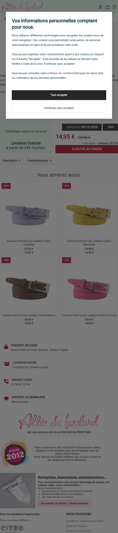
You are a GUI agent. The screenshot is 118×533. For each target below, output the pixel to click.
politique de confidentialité (63, 73)
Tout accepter (59, 95)
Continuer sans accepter (59, 108)
